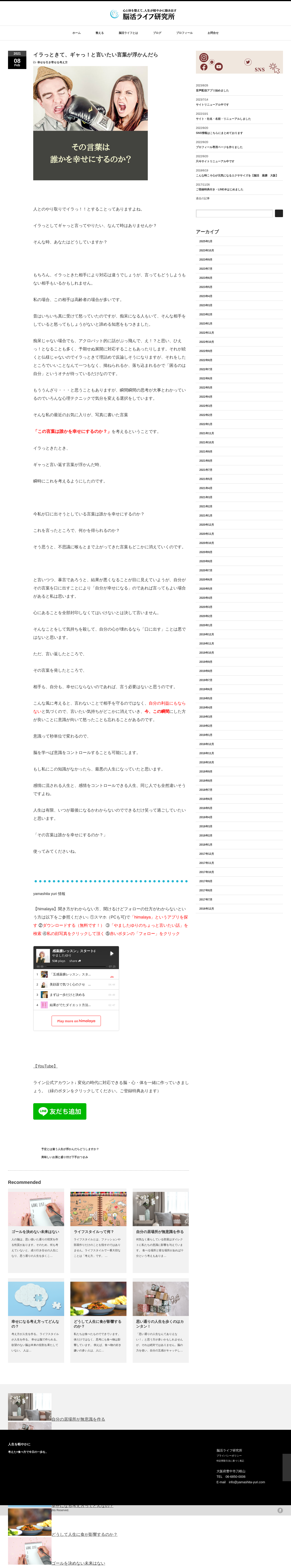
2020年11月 (206, 533)
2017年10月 (206, 872)
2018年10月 (206, 762)
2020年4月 (205, 597)
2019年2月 (205, 725)
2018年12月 (206, 744)
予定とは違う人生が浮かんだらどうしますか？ (70, 1149)
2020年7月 (205, 570)
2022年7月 (205, 369)
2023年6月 (205, 278)
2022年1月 (205, 424)
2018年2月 (205, 835)
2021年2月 (205, 506)
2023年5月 (205, 287)
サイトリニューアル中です (212, 104)
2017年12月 (206, 853)
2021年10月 (206, 442)
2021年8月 (205, 460)
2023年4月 (205, 296)
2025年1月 (205, 241)
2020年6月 (205, 579)
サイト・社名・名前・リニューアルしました (223, 118)
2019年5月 (205, 698)
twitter (273, 1510)
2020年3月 (205, 607)
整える (100, 33)
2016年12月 (206, 908)
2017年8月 (205, 890)
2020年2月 (205, 616)
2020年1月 (205, 625)
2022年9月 (205, 351)
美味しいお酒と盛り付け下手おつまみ (64, 1157)
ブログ (157, 33)
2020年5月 (205, 588)
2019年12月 (206, 634)
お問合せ (213, 33)
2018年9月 (205, 771)
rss (266, 1510)
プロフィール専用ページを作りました (219, 147)
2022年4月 (205, 396)
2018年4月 (205, 817)
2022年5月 (205, 387)
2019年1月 (205, 735)
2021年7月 (205, 469)
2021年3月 (205, 497)
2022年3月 (205, 405)
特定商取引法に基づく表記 (230, 1460)
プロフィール (184, 33)
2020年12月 (206, 524)
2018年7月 (205, 789)
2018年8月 (205, 780)
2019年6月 (205, 689)
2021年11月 (206, 433)
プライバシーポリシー (229, 1455)
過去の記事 (203, 198)
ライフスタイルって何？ (94, 1232)
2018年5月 (205, 808)
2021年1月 (205, 515)
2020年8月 (205, 561)
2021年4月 (205, 488)
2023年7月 (205, 268)
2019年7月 (205, 680)
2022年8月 (205, 360)
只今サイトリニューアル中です (215, 161)
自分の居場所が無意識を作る (160, 1232)
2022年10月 (206, 342)
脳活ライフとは (128, 33)
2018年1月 (205, 844)
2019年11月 (206, 643)
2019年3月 (205, 716)
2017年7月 (205, 899)
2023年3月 (205, 305)
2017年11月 (206, 863)
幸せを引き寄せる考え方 (52, 62)
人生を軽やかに (19, 1444)
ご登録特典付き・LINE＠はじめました (219, 189)
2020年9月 (205, 552)
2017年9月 (205, 881)
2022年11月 (206, 332)
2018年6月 (205, 799)
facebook (280, 1510)
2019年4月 (205, 707)
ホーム (76, 33)
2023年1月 (205, 323)
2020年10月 (206, 543)
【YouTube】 (45, 1066)
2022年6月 (205, 378)
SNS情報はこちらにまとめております (219, 133)
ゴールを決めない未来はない (35, 1232)
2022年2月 (205, 415)
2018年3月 (205, 826)
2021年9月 (205, 451)
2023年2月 (205, 314)
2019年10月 (206, 652)
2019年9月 (205, 661)
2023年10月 (206, 250)
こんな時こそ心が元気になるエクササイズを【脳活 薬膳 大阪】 (237, 175)
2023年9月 (205, 259)
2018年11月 (206, 753)
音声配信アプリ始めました (212, 90)
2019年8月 (205, 671)
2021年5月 (205, 479)
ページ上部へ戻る (287, 1467)
